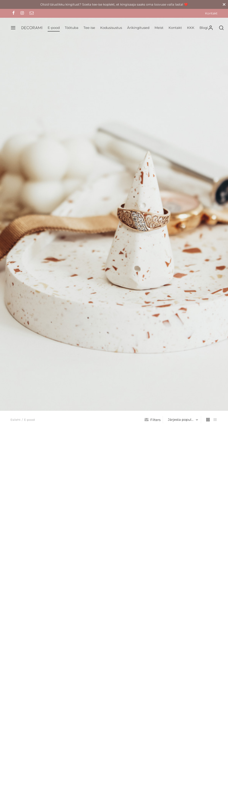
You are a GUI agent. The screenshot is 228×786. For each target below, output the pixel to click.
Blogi (204, 28)
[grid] (208, 419)
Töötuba (71, 28)
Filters (153, 420)
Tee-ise (89, 28)
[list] (215, 419)
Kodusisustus (111, 28)
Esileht (15, 419)
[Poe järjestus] (182, 419)
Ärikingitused (138, 28)
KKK (190, 28)
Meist (159, 28)
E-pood (54, 28)
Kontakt (211, 13)
